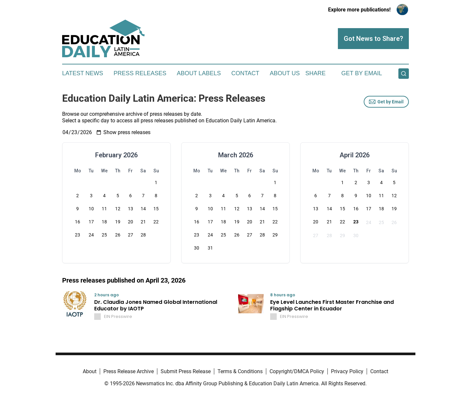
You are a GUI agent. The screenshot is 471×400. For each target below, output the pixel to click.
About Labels (199, 73)
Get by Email (386, 101)
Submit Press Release (186, 371)
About (89, 371)
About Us (285, 73)
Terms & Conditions (240, 371)
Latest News (82, 73)
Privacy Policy (347, 371)
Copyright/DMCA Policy (297, 371)
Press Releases (139, 73)
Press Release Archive (128, 371)
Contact (245, 73)
